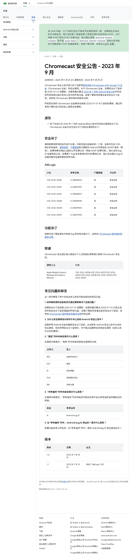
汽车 (92, 17)
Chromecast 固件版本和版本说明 (65, 314)
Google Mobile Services (111, 540)
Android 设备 (77, 17)
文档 (5, 11)
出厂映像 (43, 540)
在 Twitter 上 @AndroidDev (81, 527)
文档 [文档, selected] (25, 3)
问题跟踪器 (105, 548)
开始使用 (20, 17)
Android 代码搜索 (45, 3)
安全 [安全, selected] (33, 17)
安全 (61, 56)
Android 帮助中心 (108, 522)
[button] (16, 22)
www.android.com (109, 535)
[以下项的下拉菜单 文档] (30, 3)
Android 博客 (75, 531)
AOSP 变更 (108, 44)
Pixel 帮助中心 (107, 527)
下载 (41, 531)
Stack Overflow (107, 544)
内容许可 (65, 481)
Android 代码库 (45, 522)
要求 (41, 527)
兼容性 (61, 17)
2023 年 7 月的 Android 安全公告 (99, 92)
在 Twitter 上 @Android (80, 522)
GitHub (42, 548)
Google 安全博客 (77, 535)
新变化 (6, 17)
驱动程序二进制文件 (47, 544)
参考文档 (105, 17)
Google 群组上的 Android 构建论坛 (84, 547)
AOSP (47, 56)
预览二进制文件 (45, 535)
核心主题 (46, 17)
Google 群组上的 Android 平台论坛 (84, 541)
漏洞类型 (64, 147)
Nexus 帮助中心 (107, 531)
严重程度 (74, 147)
